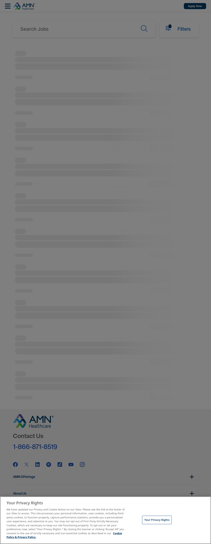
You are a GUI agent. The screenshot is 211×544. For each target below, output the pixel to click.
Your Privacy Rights (156, 520)
